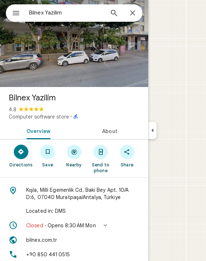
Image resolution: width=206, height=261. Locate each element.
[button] (74, 225)
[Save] (48, 155)
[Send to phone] (100, 158)
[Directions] (21, 155)
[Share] (127, 155)
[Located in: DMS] (74, 211)
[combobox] (66, 12)
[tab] (37, 130)
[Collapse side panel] (152, 130)
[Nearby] (74, 155)
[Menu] (16, 13)
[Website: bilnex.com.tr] (74, 240)
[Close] (132, 13)
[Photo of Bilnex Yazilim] (74, 43)
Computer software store (39, 116)
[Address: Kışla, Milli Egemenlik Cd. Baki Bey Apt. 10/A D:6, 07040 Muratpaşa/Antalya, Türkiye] (74, 193)
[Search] (114, 13)
